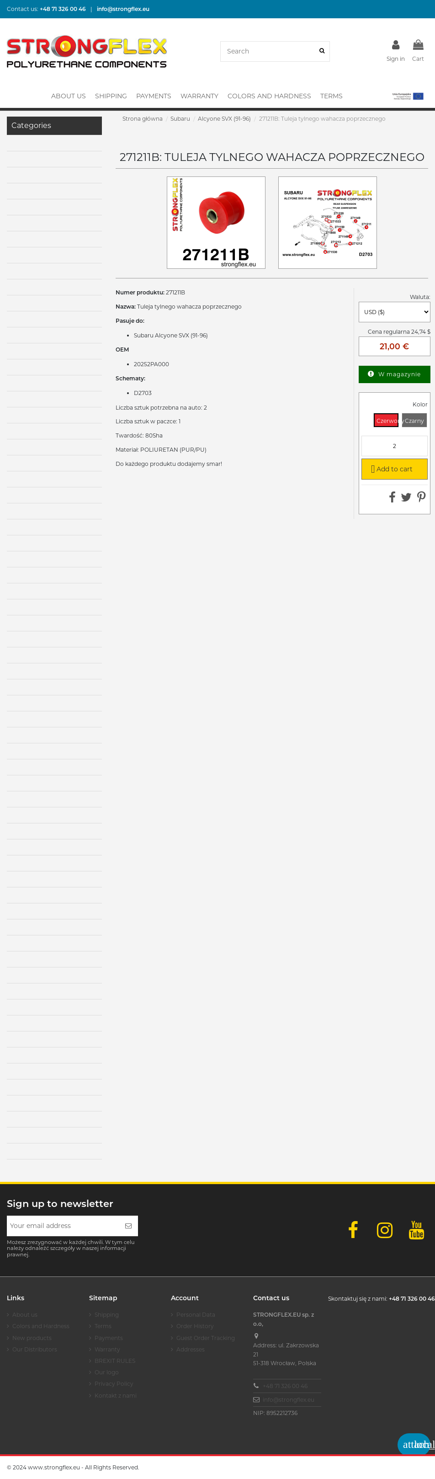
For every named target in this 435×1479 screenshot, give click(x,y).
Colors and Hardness (40, 1326)
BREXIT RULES (115, 1360)
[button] (407, 96)
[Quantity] (394, 446)
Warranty (107, 1349)
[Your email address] (63, 1226)
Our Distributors (34, 1349)
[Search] (322, 51)
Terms (103, 1326)
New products (32, 1338)
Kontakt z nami (116, 1395)
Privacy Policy (114, 1383)
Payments (109, 1338)
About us (24, 1314)
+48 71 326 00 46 (285, 1386)
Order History (195, 1326)
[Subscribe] (128, 1226)
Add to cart (390, 468)
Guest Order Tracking (205, 1338)
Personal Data (195, 1314)
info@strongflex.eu (288, 1399)
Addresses (190, 1349)
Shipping (107, 1314)
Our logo (107, 1372)
